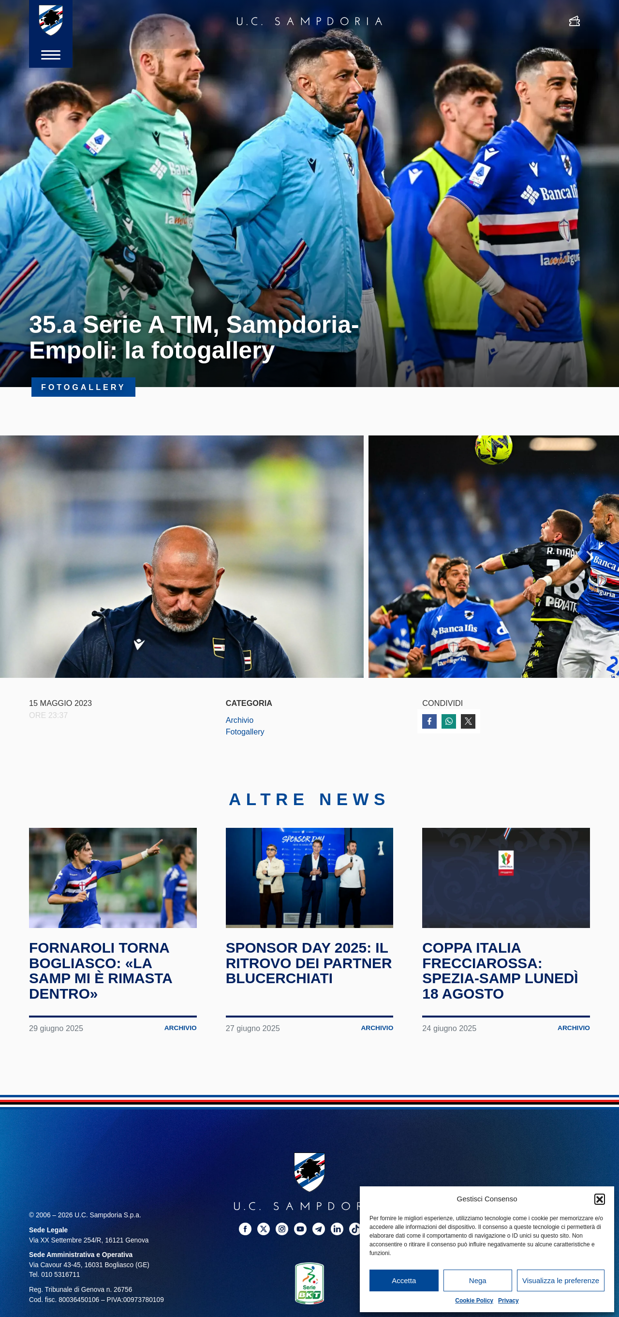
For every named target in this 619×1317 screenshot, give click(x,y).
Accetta (404, 1280)
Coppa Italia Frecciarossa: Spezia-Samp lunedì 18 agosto (500, 974)
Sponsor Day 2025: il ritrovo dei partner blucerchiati (309, 966)
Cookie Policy (474, 1300)
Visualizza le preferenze (560, 1280)
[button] (599, 1199)
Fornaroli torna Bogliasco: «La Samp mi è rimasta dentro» (101, 974)
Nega (477, 1280)
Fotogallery (245, 733)
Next (590, 557)
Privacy (508, 1300)
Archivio (240, 721)
